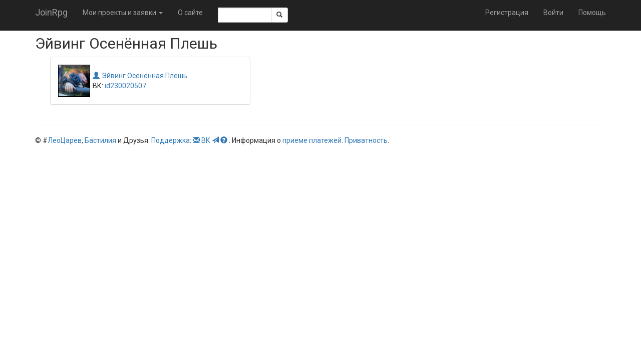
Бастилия (100, 140)
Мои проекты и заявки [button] (123, 13)
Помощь (592, 13)
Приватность (366, 140)
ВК (205, 140)
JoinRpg (51, 12)
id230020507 (125, 86)
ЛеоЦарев (65, 140)
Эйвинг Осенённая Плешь (140, 76)
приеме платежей (312, 140)
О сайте (190, 13)
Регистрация (506, 13)
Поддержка (170, 140)
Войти (553, 13)
